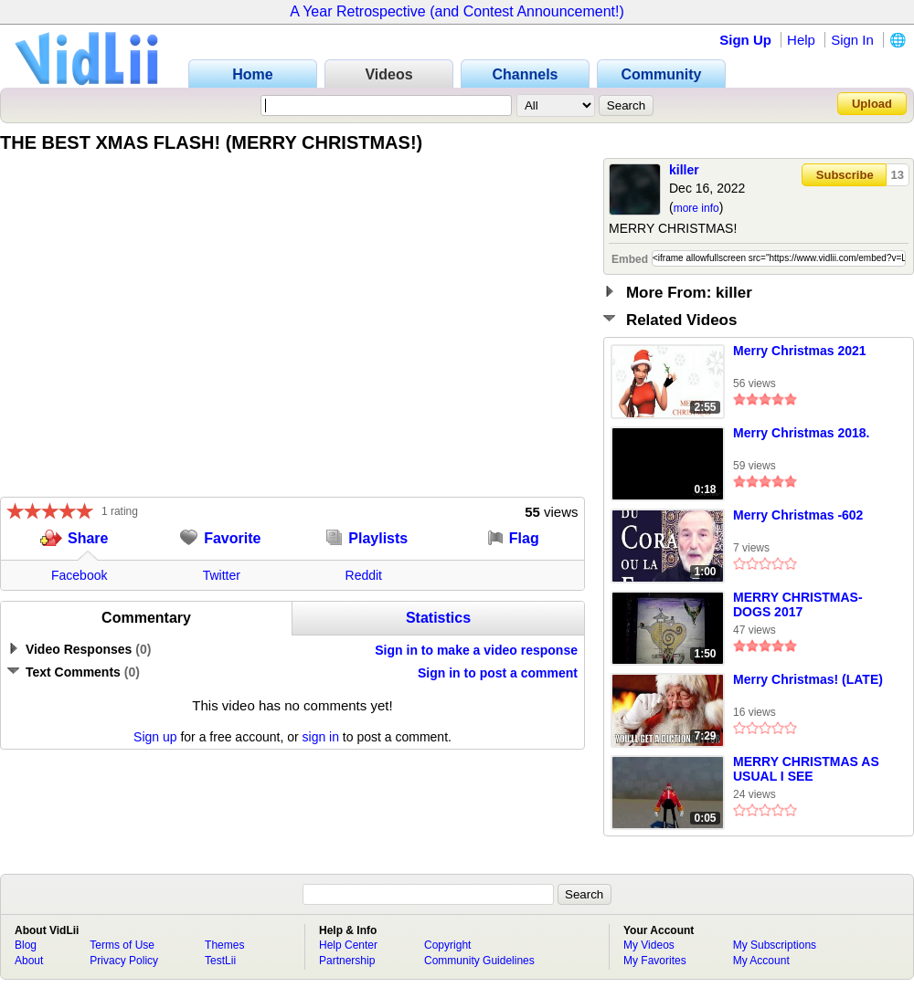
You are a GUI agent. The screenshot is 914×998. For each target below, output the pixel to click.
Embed (629, 259)
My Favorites (654, 960)
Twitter (221, 575)
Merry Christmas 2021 (799, 350)
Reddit (363, 575)
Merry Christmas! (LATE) (808, 679)
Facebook (79, 575)
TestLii (220, 960)
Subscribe (845, 175)
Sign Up (745, 39)
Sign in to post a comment (498, 673)
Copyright (447, 945)
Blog (26, 945)
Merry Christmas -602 (798, 515)
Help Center (348, 945)
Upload (872, 103)
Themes (224, 945)
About (29, 960)
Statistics (438, 617)
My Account (761, 960)
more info (696, 208)
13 (897, 175)
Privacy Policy (124, 960)
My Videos (649, 945)
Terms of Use (122, 945)
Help (801, 39)
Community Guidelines (479, 960)
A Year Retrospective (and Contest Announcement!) (457, 11)
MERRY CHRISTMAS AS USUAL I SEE (806, 768)
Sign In (852, 39)
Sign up (154, 737)
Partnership (347, 960)
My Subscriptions (774, 945)
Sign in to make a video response (476, 650)
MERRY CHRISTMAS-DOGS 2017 (798, 604)
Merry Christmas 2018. (801, 432)
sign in (321, 737)
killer (684, 170)
